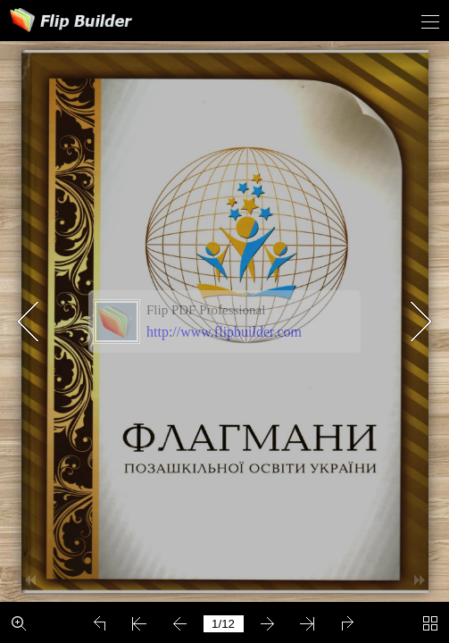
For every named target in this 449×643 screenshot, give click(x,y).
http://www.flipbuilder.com (224, 331)
